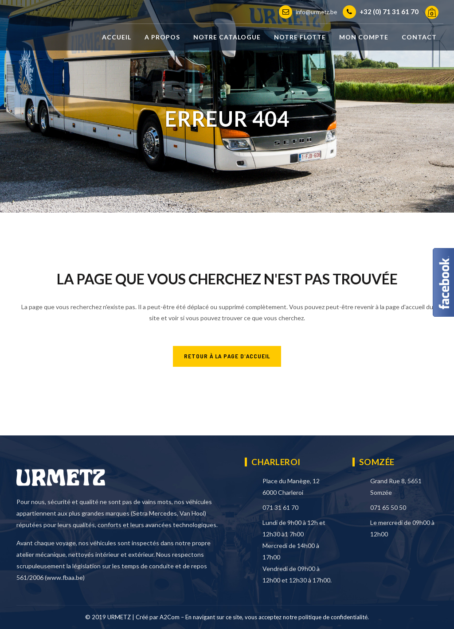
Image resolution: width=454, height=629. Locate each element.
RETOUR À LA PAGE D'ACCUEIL (227, 356)
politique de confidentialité (333, 617)
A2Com (170, 617)
